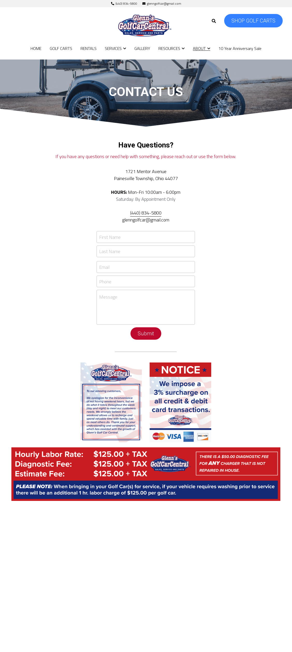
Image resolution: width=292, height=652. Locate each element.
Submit (146, 333)
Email (104, 267)
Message (108, 297)
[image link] (146, 25)
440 (135, 212)
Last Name (109, 251)
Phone (105, 281)
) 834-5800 (150, 212)
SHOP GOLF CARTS (253, 21)
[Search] (214, 21)
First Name (110, 237)
